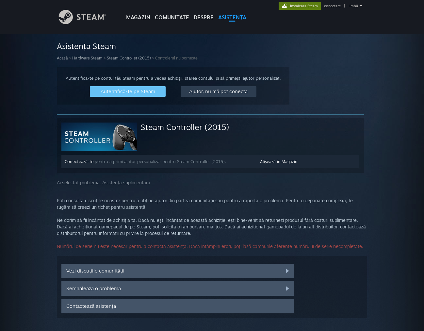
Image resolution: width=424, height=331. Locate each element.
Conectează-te (79, 161)
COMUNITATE (172, 17)
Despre (204, 17)
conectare (332, 6)
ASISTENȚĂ (232, 17)
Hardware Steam (87, 58)
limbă (353, 6)
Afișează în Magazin (278, 161)
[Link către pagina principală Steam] (87, 22)
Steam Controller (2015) (129, 58)
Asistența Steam (86, 46)
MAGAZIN (138, 17)
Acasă (62, 58)
